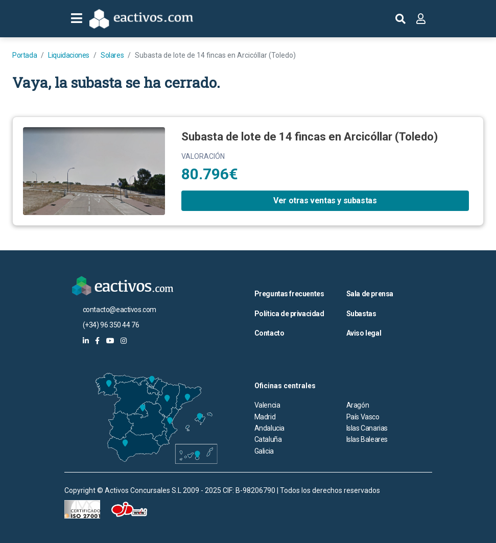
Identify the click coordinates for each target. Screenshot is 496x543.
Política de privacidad (289, 314)
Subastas (361, 314)
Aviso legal (364, 333)
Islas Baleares (367, 439)
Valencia (267, 405)
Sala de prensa (369, 294)
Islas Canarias (367, 428)
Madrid (265, 417)
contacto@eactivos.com (120, 309)
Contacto (269, 333)
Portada (24, 55)
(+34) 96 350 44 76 (111, 325)
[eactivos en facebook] (97, 341)
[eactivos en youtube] (110, 341)
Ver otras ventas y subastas (324, 200)
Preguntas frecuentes (289, 294)
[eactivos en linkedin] (86, 341)
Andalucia (269, 428)
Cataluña (268, 439)
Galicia (264, 451)
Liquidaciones (68, 55)
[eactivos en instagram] (124, 341)
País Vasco (363, 417)
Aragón (357, 405)
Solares (112, 55)
